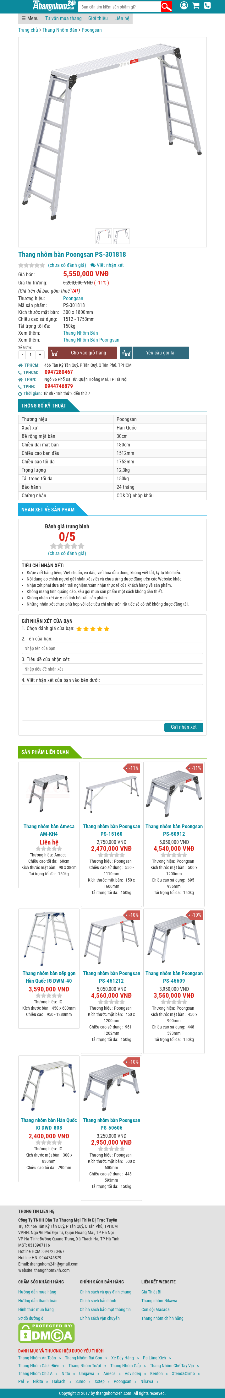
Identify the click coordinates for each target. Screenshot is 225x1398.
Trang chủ (28, 30)
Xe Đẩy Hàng (122, 1357)
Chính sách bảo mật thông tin (105, 1309)
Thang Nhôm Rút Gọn (83, 1357)
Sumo (80, 1381)
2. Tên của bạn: (37, 639)
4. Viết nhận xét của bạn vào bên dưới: (61, 680)
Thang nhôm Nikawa (159, 1300)
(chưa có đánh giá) (67, 265)
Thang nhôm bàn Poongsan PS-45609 (174, 977)
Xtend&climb (183, 1373)
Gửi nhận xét (184, 727)
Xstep (100, 1381)
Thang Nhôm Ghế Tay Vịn (172, 1365)
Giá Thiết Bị (151, 1291)
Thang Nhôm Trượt (85, 1365)
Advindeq (133, 1373)
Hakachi (59, 1381)
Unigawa (86, 1373)
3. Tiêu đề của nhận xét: (46, 659)
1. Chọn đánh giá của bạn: (48, 628)
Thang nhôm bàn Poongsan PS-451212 (111, 977)
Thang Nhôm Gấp (125, 1365)
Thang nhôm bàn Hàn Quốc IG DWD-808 (49, 1124)
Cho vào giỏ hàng (88, 353)
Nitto (66, 1373)
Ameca (109, 1373)
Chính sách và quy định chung (105, 1291)
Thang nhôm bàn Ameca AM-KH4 (49, 830)
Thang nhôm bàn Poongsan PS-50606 (111, 1124)
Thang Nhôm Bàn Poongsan (91, 340)
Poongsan (92, 30)
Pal (21, 1381)
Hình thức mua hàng (36, 1309)
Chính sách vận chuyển (100, 1318)
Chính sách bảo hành (98, 1300)
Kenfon (156, 1373)
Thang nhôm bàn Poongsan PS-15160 (111, 830)
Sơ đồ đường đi (31, 1318)
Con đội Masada (155, 1309)
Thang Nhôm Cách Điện (38, 1365)
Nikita (38, 1381)
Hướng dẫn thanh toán (38, 1300)
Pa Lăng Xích (154, 1357)
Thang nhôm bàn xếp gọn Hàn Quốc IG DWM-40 (49, 977)
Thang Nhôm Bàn (59, 30)
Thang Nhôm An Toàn (37, 1357)
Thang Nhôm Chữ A (35, 1373)
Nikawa (146, 1381)
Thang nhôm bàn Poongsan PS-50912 (174, 830)
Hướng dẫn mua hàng (37, 1291)
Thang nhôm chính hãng (162, 1318)
